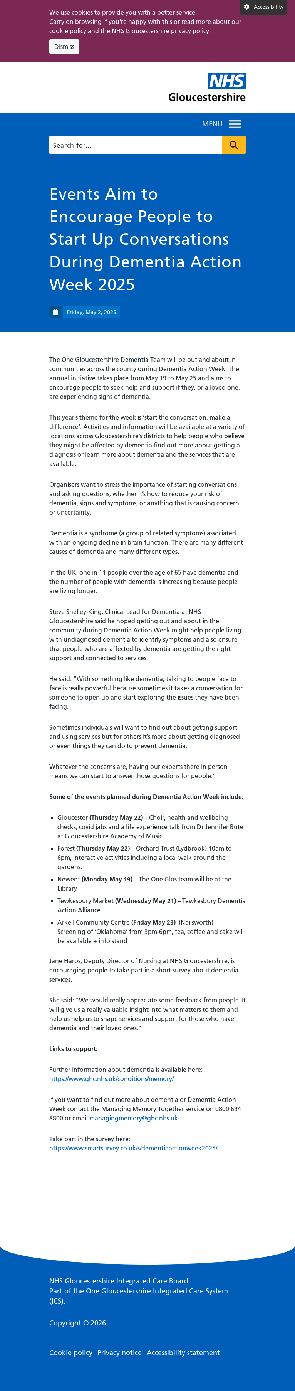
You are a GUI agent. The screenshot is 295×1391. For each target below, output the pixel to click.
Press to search (234, 145)
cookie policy (67, 31)
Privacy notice (119, 1352)
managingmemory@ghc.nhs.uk (133, 1118)
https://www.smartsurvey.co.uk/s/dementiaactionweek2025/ (133, 1148)
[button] (212, 124)
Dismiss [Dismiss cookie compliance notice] (64, 46)
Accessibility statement (183, 1352)
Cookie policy (70, 1352)
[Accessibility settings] (263, 7)
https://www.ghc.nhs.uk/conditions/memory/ (111, 1079)
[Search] (146, 145)
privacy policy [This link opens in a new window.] (190, 31)
